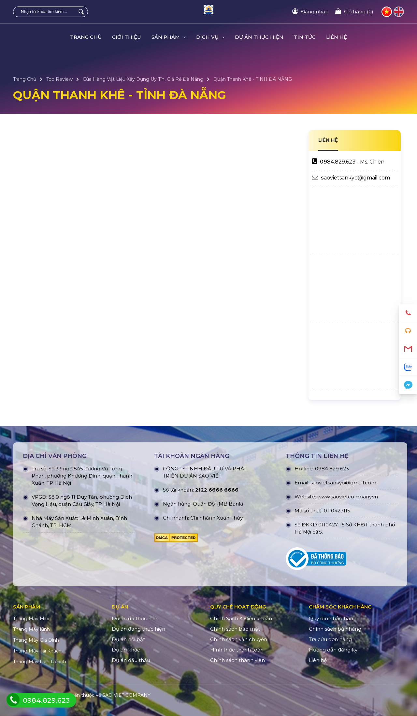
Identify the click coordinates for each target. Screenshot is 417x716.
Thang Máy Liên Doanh (39, 662)
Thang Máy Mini (31, 619)
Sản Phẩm (168, 37)
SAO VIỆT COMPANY (126, 695)
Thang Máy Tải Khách (37, 651)
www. (324, 497)
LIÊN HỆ (328, 140)
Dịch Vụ (210, 37)
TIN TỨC (305, 37)
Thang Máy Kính (31, 629)
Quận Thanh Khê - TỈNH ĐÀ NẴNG (252, 79)
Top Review (59, 79)
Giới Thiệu (126, 37)
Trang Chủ (86, 37)
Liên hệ (336, 37)
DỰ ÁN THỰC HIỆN (259, 37)
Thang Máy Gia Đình (36, 640)
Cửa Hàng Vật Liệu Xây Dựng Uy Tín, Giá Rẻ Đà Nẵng (143, 79)
